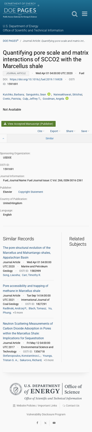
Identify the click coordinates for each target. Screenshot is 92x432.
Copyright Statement (30, 191)
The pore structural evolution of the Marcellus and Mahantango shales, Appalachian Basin (27, 252)
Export (55, 130)
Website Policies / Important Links (35, 405)
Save (85, 130)
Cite (41, 130)
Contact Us (71, 405)
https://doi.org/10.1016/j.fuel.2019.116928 (36, 79)
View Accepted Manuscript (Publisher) (28, 123)
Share (70, 130)
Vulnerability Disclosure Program (46, 414)
